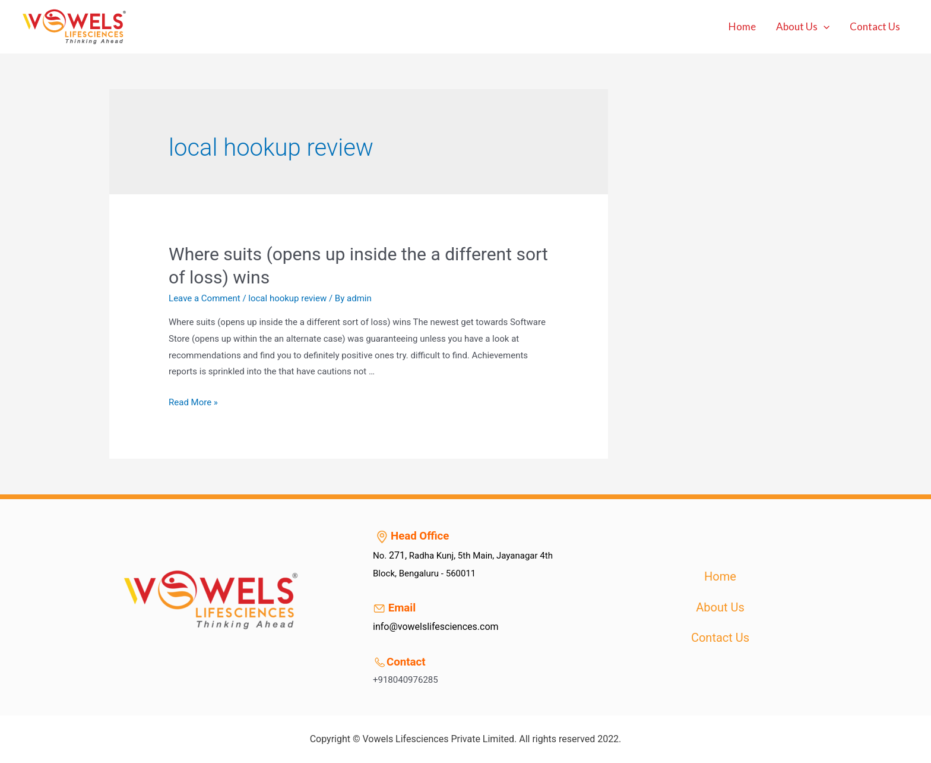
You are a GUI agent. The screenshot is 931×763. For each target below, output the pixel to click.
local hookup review (287, 298)
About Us (802, 27)
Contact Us (875, 26)
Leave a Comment (204, 298)
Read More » (193, 402)
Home (742, 26)
